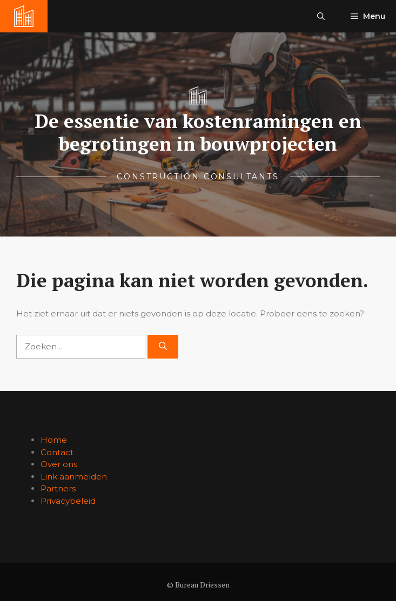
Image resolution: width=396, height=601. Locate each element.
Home (54, 440)
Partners (58, 488)
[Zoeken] (162, 347)
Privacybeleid (68, 501)
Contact (57, 452)
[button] (321, 16)
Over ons (59, 464)
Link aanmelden (74, 476)
